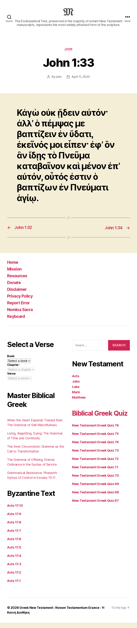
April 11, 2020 (81, 82)
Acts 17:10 (15, 511)
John (68, 54)
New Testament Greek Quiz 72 (95, 473)
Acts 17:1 (14, 586)
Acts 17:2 (14, 578)
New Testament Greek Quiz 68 (95, 506)
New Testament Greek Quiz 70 (95, 490)
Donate (14, 288)
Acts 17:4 (14, 561)
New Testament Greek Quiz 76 (95, 439)
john (59, 82)
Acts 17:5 (14, 553)
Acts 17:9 (14, 519)
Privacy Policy (21, 301)
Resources (18, 281)
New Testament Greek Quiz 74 (95, 456)
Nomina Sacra (21, 315)
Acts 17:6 (14, 544)
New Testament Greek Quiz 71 (95, 481)
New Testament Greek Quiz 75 (95, 448)
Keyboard (17, 321)
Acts (75, 381)
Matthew (79, 403)
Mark (76, 397)
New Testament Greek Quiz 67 (95, 515)
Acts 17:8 (14, 528)
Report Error (19, 308)
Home (13, 267)
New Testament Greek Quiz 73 (95, 465)
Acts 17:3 (14, 569)
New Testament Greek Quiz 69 (95, 498)
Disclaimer (17, 294)
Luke (75, 392)
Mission (15, 274)
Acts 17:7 (14, 536)
